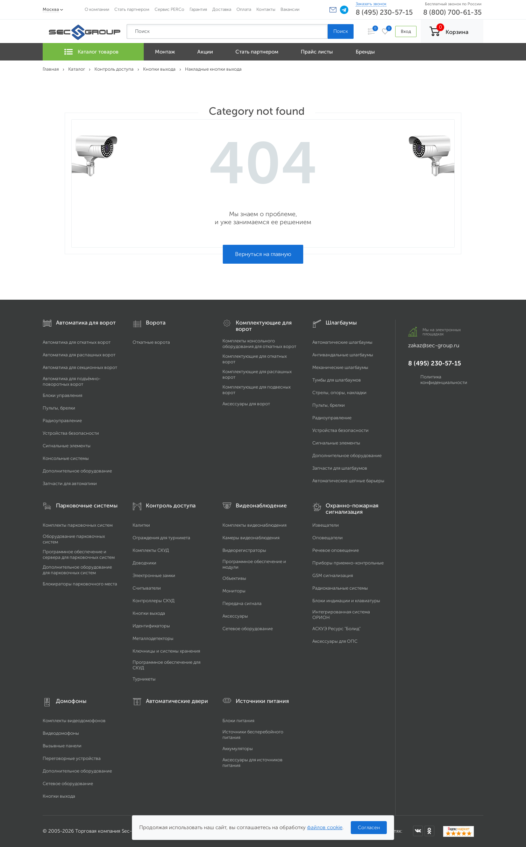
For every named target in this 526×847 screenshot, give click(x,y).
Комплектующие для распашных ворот (257, 374)
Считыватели (147, 588)
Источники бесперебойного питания (252, 734)
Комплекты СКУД (151, 550)
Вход (406, 31)
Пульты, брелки (59, 408)
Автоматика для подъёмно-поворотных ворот (72, 381)
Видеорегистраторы (244, 550)
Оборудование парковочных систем (74, 539)
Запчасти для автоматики (70, 483)
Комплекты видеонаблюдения (254, 525)
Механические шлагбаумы (340, 367)
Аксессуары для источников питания (252, 762)
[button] (332, 9)
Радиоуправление (62, 420)
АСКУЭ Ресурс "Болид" (336, 628)
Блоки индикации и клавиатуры (346, 600)
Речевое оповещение (335, 550)
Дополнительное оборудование (77, 471)
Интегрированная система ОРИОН (341, 614)
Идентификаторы (151, 625)
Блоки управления (62, 395)
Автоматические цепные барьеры (348, 480)
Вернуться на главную (263, 254)
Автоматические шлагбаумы (342, 342)
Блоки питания (238, 720)
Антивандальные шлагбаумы (342, 354)
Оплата (243, 9)
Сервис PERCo (169, 9)
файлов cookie (324, 827)
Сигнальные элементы (67, 445)
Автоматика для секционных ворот (80, 367)
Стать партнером (131, 9)
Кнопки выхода (149, 613)
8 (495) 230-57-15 (384, 12)
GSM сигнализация (332, 575)
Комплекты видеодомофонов (74, 720)
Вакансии (289, 9)
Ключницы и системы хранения (166, 651)
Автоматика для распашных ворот (79, 354)
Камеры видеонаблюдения (250, 537)
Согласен (369, 828)
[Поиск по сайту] (227, 31)
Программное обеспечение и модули (254, 564)
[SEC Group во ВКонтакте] (418, 831)
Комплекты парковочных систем (78, 525)
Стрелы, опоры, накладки (339, 392)
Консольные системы (66, 458)
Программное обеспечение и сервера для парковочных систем (79, 554)
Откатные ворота (151, 342)
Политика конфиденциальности (443, 379)
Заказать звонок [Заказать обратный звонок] (371, 3)
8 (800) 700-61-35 (452, 12)
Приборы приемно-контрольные (348, 562)
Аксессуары (235, 616)
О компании (97, 9)
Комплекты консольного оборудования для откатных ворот (259, 343)
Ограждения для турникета (161, 537)
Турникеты (144, 679)
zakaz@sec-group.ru (433, 345)
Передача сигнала (242, 603)
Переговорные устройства (72, 758)
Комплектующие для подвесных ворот (256, 389)
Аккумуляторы (237, 748)
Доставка (221, 9)
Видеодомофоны (61, 733)
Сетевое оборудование (247, 628)
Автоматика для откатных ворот (77, 342)
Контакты (265, 9)
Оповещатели (327, 537)
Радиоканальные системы (340, 588)
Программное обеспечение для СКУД (166, 665)
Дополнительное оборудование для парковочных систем (77, 569)
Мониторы (234, 590)
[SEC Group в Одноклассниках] (429, 831)
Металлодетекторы (153, 638)
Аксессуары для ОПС (334, 641)
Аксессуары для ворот (246, 403)
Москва (51, 9)
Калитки (141, 525)
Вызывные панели (62, 745)
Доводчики (144, 562)
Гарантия (198, 9)
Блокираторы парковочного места (80, 583)
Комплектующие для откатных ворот (254, 359)
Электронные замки (154, 575)
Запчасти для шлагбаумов (339, 468)
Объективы (234, 578)
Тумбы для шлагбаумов (336, 380)
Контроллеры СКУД (154, 600)
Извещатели (325, 525)
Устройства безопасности (71, 433)
